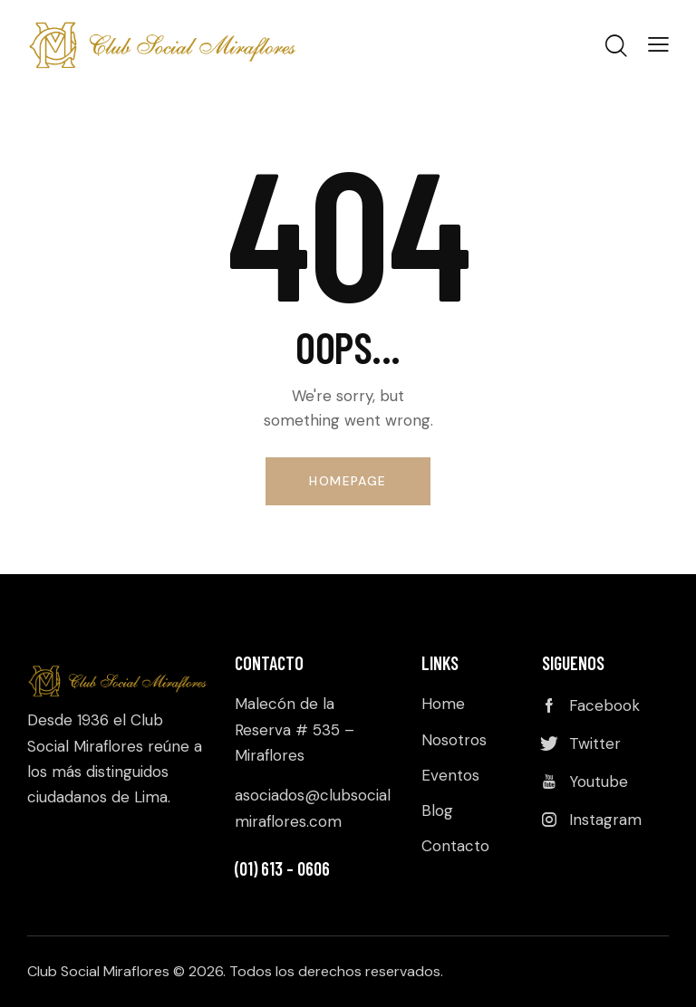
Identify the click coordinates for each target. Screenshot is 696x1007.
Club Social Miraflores (98, 971)
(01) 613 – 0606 (282, 868)
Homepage (347, 481)
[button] (658, 44)
